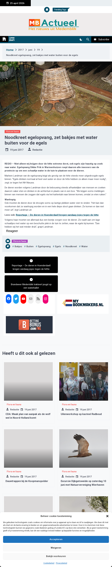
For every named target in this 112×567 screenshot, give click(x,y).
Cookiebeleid (48, 563)
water (84, 246)
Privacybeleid (61, 563)
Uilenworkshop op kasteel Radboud (81, 395)
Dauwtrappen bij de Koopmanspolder (27, 462)
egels (58, 246)
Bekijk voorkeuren (56, 556)
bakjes (18, 246)
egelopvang (44, 246)
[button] (107, 516)
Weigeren (56, 547)
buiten (30, 246)
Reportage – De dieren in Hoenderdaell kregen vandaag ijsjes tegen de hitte (57, 215)
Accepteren (56, 539)
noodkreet (71, 246)
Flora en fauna (12, 131)
